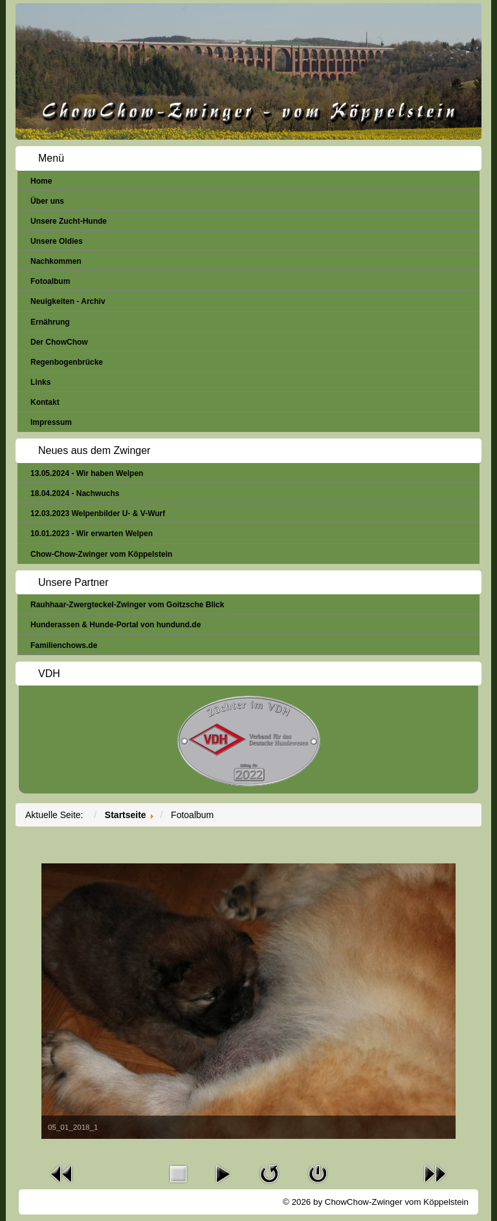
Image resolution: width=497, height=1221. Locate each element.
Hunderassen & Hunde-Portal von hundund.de (115, 624)
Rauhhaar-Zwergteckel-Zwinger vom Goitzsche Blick (127, 604)
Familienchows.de (63, 645)
